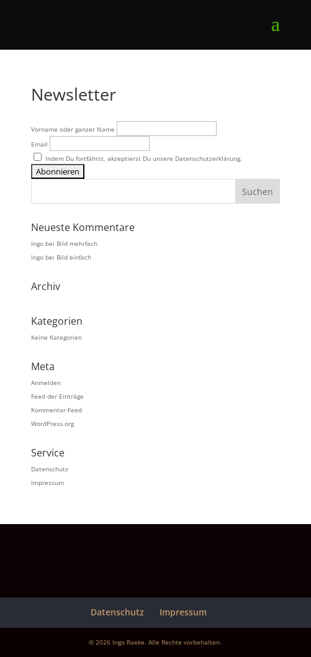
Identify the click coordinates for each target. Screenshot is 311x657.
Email (39, 144)
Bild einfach (73, 257)
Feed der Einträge (57, 396)
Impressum (47, 482)
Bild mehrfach (76, 243)
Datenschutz (49, 468)
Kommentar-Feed (56, 410)
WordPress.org (52, 423)
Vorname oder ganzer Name (73, 129)
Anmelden (46, 382)
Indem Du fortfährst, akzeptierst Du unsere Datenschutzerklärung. (138, 158)
